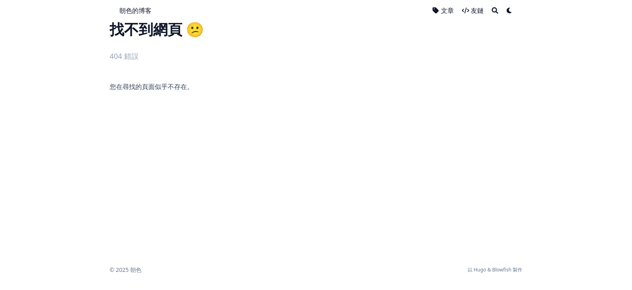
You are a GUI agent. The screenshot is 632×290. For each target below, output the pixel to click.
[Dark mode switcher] (509, 10)
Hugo (480, 269)
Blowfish (501, 269)
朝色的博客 (135, 10)
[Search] (495, 10)
